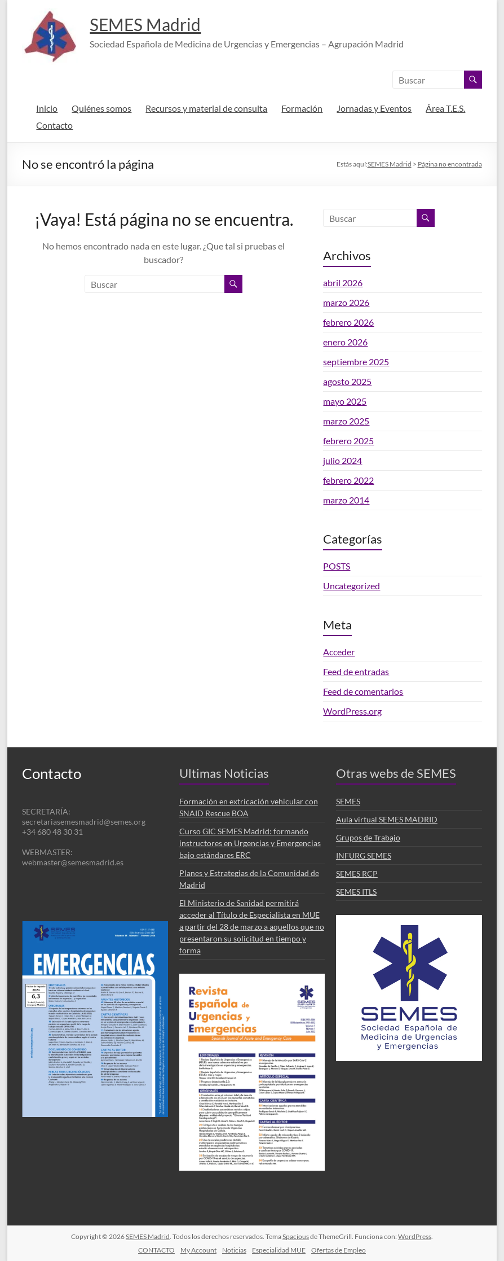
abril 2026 (342, 282)
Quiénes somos (101, 108)
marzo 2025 (346, 420)
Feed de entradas (356, 671)
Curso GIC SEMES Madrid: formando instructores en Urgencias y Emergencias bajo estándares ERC (250, 843)
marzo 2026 (346, 302)
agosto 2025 (347, 381)
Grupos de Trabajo (368, 837)
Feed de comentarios (363, 691)
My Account (198, 1250)
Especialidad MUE (279, 1250)
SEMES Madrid (156, 24)
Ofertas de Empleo (338, 1250)
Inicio (47, 108)
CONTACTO (156, 1250)
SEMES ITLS (356, 891)
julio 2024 (342, 460)
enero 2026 (345, 341)
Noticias (234, 1250)
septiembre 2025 (356, 361)
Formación (301, 108)
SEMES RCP (357, 873)
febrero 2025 (348, 440)
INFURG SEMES (363, 855)
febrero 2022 (348, 480)
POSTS (336, 566)
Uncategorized (351, 585)
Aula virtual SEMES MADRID (386, 819)
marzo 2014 (346, 499)
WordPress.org (352, 711)
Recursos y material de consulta (206, 108)
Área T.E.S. (445, 108)
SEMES (348, 801)
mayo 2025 (344, 401)
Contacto (54, 125)
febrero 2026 (348, 322)
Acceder (339, 651)
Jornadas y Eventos (374, 108)
